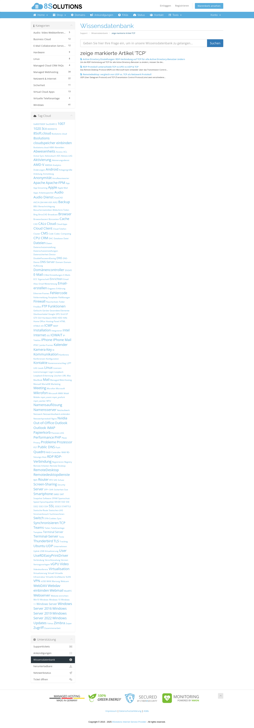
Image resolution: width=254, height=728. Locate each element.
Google (51, 314)
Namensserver (44, 409)
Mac (69, 375)
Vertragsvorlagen (41, 564)
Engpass (52, 288)
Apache (39, 182)
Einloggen (165, 5)
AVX (50, 202)
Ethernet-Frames (41, 293)
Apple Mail (63, 187)
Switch (38, 518)
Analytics (57, 165)
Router (43, 479)
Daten (49, 243)
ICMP (48, 325)
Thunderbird (43, 541)
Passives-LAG (57, 433)
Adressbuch (50, 155)
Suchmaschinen (56, 514)
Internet (39, 335)
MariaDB (46, 384)
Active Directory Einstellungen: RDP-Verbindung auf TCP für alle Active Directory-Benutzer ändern (132, 59)
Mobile (36, 397)
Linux (48, 367)
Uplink (36, 551)
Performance (43, 437)
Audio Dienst (43, 197)
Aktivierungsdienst (60, 160)
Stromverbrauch (41, 514)
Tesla (61, 536)
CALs (42, 223)
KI (53, 350)
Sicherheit (58, 489)
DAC (51, 238)
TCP (62, 523)
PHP (58, 437)
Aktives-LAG (66, 155)
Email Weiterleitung (48, 283)
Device (52, 254)
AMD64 (48, 165)
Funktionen (57, 306)
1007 (61, 123)
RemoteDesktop (46, 470)
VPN (36, 580)
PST (35, 447)
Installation (42, 330)
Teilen (47, 528)
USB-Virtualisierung (49, 551)
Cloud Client (42, 228)
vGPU (54, 564)
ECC (35, 279)
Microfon (51, 388)
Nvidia (62, 418)
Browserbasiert (40, 219)
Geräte (45, 310)
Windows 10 (54, 599)
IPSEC (36, 345)
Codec (57, 233)
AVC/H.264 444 (40, 202)
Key (49, 349)
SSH (46, 506)
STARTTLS (66, 506)
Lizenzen (57, 368)
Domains (78, 15)
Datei (66, 238)
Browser (64, 214)
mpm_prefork (58, 397)
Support (83, 33)
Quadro (39, 452)
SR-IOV (57, 501)
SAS (55, 480)
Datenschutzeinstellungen (45, 250)
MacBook (37, 380)
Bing (35, 214)
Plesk (64, 437)
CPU (36, 238)
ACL (65, 151)
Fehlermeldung (40, 297)
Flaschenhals (52, 301)
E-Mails (66, 275)
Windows (44, 599)
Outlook (61, 423)
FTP (44, 306)
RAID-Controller (53, 452)
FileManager (64, 297)
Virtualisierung (40, 573)
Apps (35, 192)
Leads (41, 368)
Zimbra (59, 623)
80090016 (52, 129)
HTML (62, 321)
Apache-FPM (55, 182)
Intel (66, 330)
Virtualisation (59, 569)
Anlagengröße (65, 169)
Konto (216, 15)
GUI (40, 317)
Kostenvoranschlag (57, 363)
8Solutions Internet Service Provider (129, 722)
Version (64, 560)
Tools (175, 15)
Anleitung (37, 173)
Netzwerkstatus (52, 673)
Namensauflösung (47, 405)
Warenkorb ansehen (209, 5)
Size (66, 489)
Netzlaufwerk (63, 410)
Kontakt (156, 15)
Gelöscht (37, 310)
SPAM (55, 498)
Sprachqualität (47, 501)
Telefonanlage (58, 528)
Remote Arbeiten (41, 465)
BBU (35, 206)
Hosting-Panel (52, 321)
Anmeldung (48, 173)
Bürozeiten (54, 219)
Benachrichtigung (46, 206)
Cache (64, 218)
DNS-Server (47, 262)
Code (51, 233)
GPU (58, 314)
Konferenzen (39, 358)
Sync (59, 518)
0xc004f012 (51, 124)
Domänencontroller (48, 270)
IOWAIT (56, 335)
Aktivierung (42, 159)
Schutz (61, 480)
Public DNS (46, 447)
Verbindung (38, 560)
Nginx (54, 418)
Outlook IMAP (44, 427)
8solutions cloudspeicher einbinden (52, 140)
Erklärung (60, 288)
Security (61, 484)
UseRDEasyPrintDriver (50, 555)
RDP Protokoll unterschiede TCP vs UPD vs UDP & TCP (109, 66)
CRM (44, 238)
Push (58, 447)
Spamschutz (64, 498)
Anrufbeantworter (60, 178)
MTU (48, 400)
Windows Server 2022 (50, 615)
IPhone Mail (62, 339)
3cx (44, 128)
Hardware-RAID (49, 317)
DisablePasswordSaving (44, 258)
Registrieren (182, 5)
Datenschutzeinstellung (44, 247)
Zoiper (69, 623)
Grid (63, 314)
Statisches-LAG (56, 510)
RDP (50, 456)
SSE (67, 501)
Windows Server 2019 (50, 611)
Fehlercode (58, 293)
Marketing (55, 384)
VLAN (68, 576)
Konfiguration (52, 358)
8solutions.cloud (41, 147)
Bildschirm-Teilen (61, 210)
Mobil (66, 393)
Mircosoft (52, 393)
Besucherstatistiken (42, 210)
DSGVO (68, 270)
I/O (42, 325)
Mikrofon (40, 393)
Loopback (58, 371)
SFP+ (46, 489)
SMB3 (56, 494)
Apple (52, 187)
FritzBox (37, 306)
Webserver (41, 595)
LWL (64, 375)
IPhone (46, 339)
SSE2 (35, 506)
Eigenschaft (43, 279)
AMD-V (38, 164)
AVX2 (55, 202)
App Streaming (40, 187)
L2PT (69, 363)
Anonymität (42, 177)
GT (66, 314)
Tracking (64, 541)
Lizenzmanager (40, 371)
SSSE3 (58, 506)
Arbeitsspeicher (46, 192)
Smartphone (43, 494)
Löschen (58, 375)
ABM (51, 147)
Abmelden (59, 147)
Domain (59, 262)
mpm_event (46, 397)
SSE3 (41, 506)
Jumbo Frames (46, 345)
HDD (60, 317)
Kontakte (40, 362)
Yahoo (50, 623)
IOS (48, 335)
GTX (35, 317)
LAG (35, 368)
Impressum (111, 711)
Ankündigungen (101, 15)
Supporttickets (52, 647)
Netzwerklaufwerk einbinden (56, 414)
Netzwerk (37, 414)
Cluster (36, 233)
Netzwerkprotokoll (42, 418)
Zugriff (38, 627)
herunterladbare (52, 666)
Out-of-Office (43, 423)
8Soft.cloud (42, 133)
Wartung (56, 581)
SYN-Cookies (50, 518)
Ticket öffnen (52, 679)
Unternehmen (60, 546)
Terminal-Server (45, 536)
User (63, 550)
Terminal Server (53, 532)
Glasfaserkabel (40, 314)
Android (52, 169)
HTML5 (36, 325)
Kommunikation (46, 354)
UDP (49, 546)
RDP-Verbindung (47, 459)
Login (51, 371)
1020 (37, 128)
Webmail (56, 590)
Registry (68, 461)
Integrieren (57, 330)
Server (38, 489)
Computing (66, 233)
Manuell (37, 384)
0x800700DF (39, 124)
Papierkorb (42, 432)
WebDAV (40, 585)
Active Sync (38, 155)
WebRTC (68, 590)
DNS (59, 258)
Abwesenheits (44, 151)
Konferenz (64, 354)
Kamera (39, 349)
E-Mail (38, 274)
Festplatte (53, 297)
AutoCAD (58, 197)
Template (37, 532)
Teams (38, 527)
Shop (59, 15)
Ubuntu (39, 546)
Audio (58, 192)
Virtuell (51, 573)
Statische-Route (40, 510)
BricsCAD (42, 214)
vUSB (43, 581)
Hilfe (65, 317)
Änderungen (39, 169)
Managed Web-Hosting (61, 380)
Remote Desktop (58, 465)
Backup (64, 202)
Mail (46, 379)
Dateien (39, 243)
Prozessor (64, 442)
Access (59, 151)
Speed (36, 501)
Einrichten (56, 279)
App (68, 183)
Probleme (48, 442)
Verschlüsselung (52, 560)
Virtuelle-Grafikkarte (55, 576)
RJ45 (35, 480)
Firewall (39, 301)
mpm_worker (39, 400)
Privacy (36, 442)
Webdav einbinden (46, 588)
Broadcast (53, 214)
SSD (63, 501)
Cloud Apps (62, 224)
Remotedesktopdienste (51, 474)
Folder (62, 301)
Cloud (51, 223)
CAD (35, 224)
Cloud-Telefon (59, 228)
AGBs (146, 711)
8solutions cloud (59, 133)
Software (47, 498)
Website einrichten (59, 595)
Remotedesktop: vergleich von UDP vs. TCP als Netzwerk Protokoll (115, 74)
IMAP (55, 325)
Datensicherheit (40, 254)
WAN (48, 581)
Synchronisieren (46, 523)
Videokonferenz (40, 569)
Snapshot (37, 498)
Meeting (39, 388)
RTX (51, 480)
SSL (51, 506)
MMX (60, 393)
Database (58, 238)
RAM (63, 452)
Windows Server (46, 604)
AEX (58, 155)
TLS (56, 541)
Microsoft (60, 388)
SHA (51, 489)
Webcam (65, 581)
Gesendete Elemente (59, 310)
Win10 (36, 599)
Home (40, 15)
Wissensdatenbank (99, 33)
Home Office (39, 321)
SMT (62, 494)
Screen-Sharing (45, 484)
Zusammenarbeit (52, 628)
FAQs (123, 15)
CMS (44, 233)
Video (64, 564)
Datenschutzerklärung (130, 711)
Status (139, 15)
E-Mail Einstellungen (53, 275)
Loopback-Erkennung (43, 375)
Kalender (61, 344)
